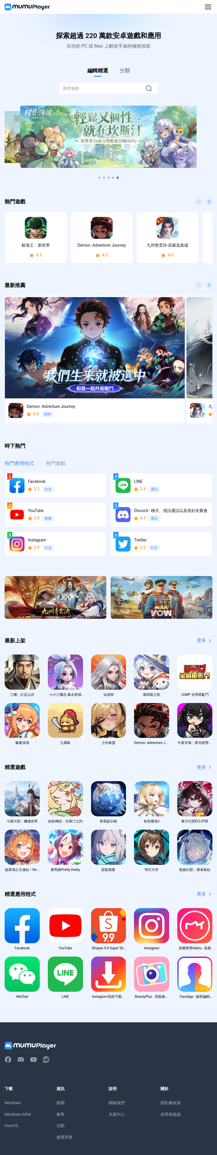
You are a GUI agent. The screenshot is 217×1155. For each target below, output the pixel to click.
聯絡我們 (117, 1055)
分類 (125, 71)
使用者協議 (171, 1066)
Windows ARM (18, 1066)
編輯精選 (97, 71)
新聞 (60, 1055)
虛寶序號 (64, 1090)
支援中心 (117, 1066)
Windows (13, 1055)
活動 (60, 1078)
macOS (11, 1078)
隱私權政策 (171, 1055)
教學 (60, 1066)
